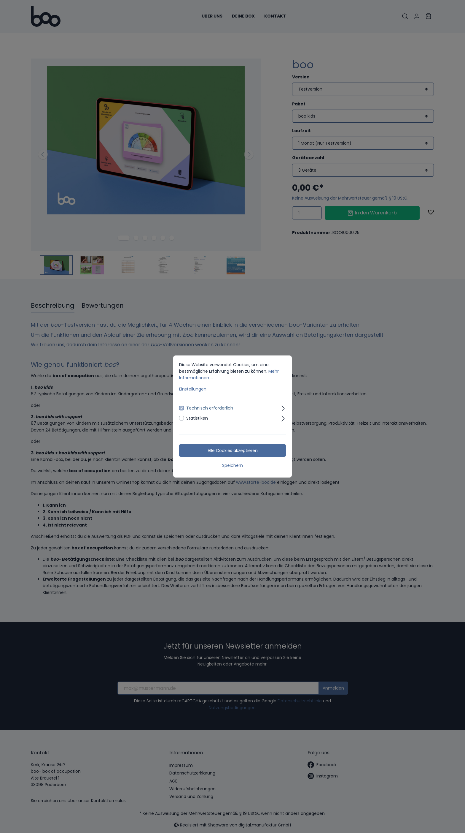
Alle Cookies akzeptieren (233, 450)
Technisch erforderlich (209, 408)
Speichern (232, 465)
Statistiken (197, 418)
